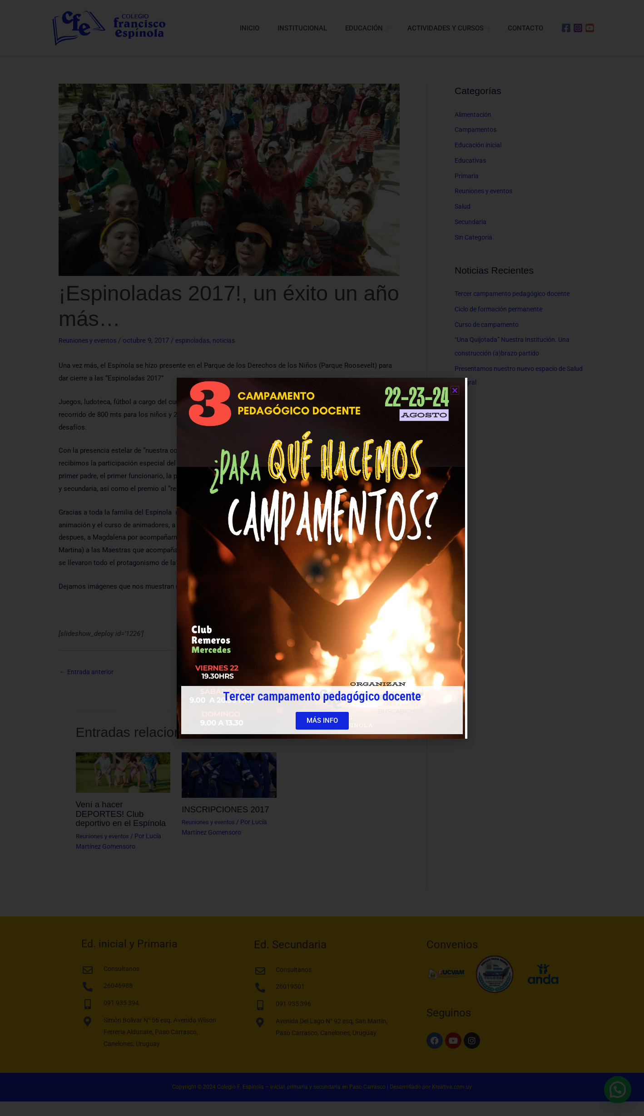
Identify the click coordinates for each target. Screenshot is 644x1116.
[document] (322, 558)
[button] (454, 390)
